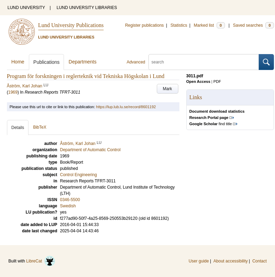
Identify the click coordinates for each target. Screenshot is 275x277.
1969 (13, 92)
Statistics (178, 25)
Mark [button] (167, 88)
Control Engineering (78, 174)
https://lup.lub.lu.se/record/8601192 (126, 107)
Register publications (144, 25)
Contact (259, 261)
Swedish (68, 206)
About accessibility (230, 261)
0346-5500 (70, 199)
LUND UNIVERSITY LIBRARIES (87, 7)
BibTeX (39, 127)
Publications (46, 62)
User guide (199, 261)
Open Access (198, 81)
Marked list (209, 25)
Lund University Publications (71, 25)
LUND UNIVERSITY (26, 7)
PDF (217, 81)
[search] (203, 62)
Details (17, 127)
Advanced (136, 62)
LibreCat (40, 261)
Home (17, 61)
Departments (82, 61)
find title (210, 124)
